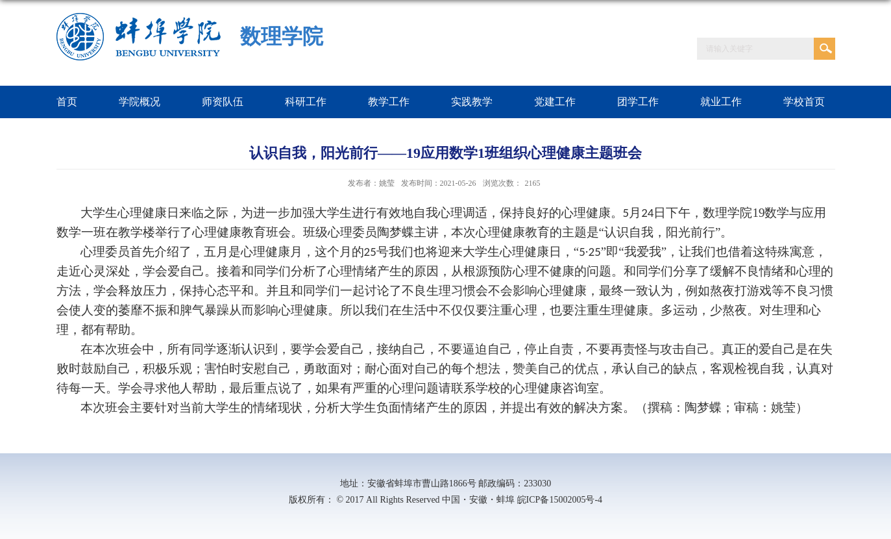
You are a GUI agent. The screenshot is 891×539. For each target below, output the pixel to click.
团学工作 (638, 101)
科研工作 (305, 101)
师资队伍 (222, 101)
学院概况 (139, 101)
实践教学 (472, 101)
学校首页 (804, 101)
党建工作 (555, 101)
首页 (66, 101)
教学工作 (388, 101)
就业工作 (721, 101)
